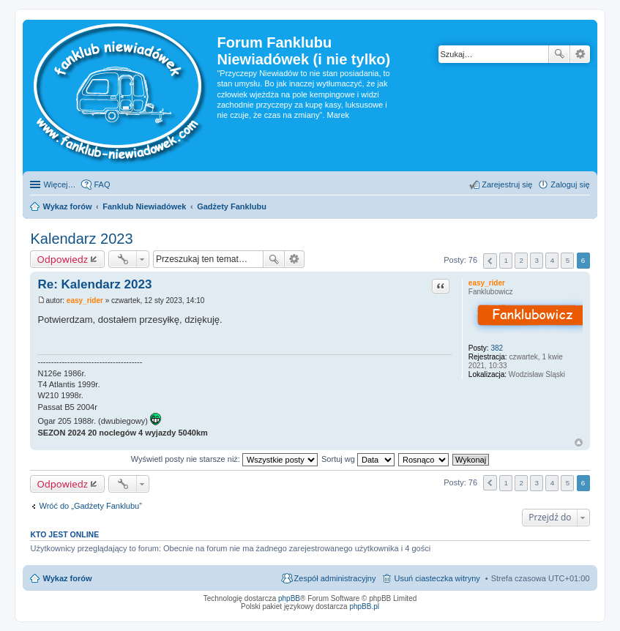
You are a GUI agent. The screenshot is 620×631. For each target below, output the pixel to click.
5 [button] (568, 260)
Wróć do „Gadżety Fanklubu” (90, 505)
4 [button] (552, 260)
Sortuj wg (358, 459)
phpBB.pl (364, 606)
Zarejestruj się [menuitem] (507, 184)
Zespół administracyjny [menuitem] (335, 578)
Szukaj (559, 54)
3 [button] (537, 260)
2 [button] (522, 260)
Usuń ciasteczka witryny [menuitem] (436, 578)
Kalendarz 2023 (81, 239)
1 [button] (506, 260)
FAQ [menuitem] (102, 184)
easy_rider (486, 283)
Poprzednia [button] (490, 261)
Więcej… (59, 184)
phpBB (289, 598)
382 (496, 348)
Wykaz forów (66, 578)
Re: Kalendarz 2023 (94, 284)
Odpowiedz (62, 259)
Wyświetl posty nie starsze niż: (224, 459)
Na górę (579, 442)
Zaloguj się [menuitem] (569, 184)
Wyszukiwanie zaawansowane (580, 54)
